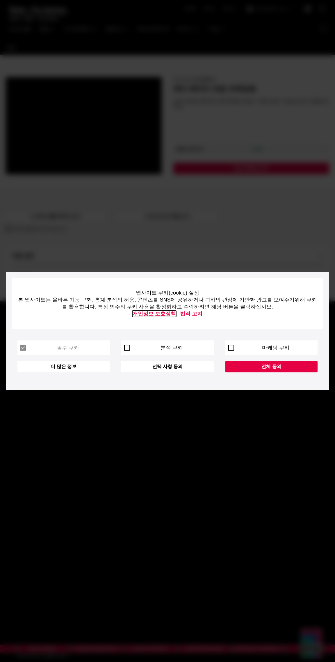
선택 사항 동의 (167, 366)
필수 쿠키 (49, 348)
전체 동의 (271, 366)
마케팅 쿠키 (259, 348)
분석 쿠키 (153, 348)
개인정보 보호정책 (154, 314)
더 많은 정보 (63, 366)
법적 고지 (191, 314)
